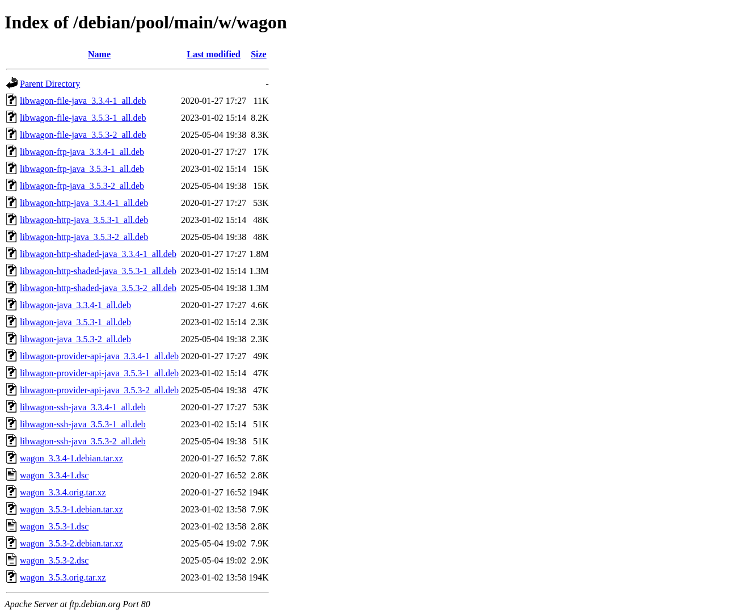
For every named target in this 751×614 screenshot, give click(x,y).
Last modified (214, 54)
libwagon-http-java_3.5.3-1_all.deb (84, 220)
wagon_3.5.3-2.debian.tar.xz (71, 543)
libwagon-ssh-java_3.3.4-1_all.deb (83, 407)
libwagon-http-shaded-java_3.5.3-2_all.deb (98, 288)
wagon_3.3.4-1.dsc (54, 475)
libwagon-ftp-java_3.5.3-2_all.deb (82, 186)
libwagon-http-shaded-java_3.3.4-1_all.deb (98, 254)
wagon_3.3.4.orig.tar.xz (63, 492)
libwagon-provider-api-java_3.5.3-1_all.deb (99, 373)
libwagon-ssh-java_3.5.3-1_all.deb (83, 424)
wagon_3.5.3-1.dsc (54, 526)
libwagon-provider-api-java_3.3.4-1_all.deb (99, 356)
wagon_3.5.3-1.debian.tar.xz (71, 509)
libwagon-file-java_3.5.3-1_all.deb (83, 118)
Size (259, 54)
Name (99, 54)
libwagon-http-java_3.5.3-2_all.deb (84, 237)
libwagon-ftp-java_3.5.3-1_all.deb (82, 169)
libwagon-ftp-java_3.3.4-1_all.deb (82, 152)
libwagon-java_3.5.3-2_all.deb (75, 339)
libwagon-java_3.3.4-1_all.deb (75, 305)
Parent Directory (50, 84)
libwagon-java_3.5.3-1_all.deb (75, 322)
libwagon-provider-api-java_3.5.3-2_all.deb (99, 390)
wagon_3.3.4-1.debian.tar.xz (71, 458)
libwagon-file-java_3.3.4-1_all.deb (83, 101)
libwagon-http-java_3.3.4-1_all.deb (84, 203)
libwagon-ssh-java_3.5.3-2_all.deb (83, 441)
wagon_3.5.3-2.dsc (54, 560)
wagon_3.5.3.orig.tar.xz (63, 577)
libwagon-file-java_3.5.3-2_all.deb (83, 135)
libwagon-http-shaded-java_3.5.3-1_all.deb (98, 271)
